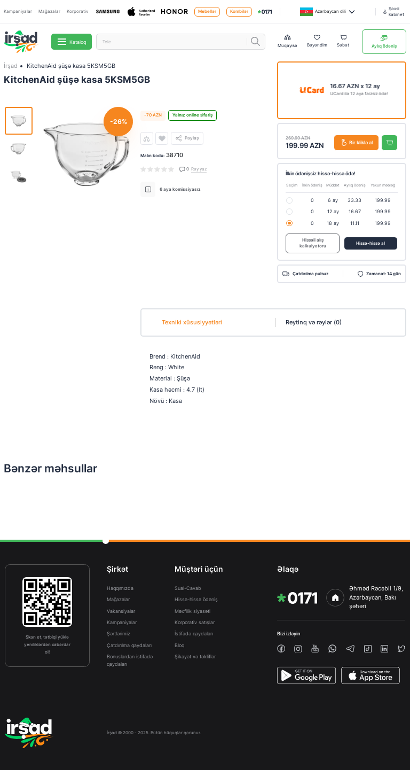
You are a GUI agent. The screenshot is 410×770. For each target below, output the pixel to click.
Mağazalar (49, 11)
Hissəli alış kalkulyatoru (312, 243)
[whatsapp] (332, 648)
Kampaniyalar (18, 11)
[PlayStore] (306, 675)
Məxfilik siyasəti (192, 611)
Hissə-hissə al (370, 243)
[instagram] (298, 649)
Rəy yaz (199, 169)
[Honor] (174, 12)
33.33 (354, 200)
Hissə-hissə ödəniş (196, 599)
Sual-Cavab (188, 588)
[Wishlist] (317, 42)
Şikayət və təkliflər (195, 656)
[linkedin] (384, 648)
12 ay (333, 211)
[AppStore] (370, 675)
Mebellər (207, 11)
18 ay (333, 223)
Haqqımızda (120, 588)
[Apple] (141, 12)
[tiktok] (368, 648)
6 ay (333, 200)
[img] (265, 12)
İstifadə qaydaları (194, 633)
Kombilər (239, 11)
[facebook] (281, 648)
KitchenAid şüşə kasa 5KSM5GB (71, 65)
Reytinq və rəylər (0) (314, 322)
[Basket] (343, 42)
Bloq (179, 645)
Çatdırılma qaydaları (129, 645)
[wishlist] (161, 138)
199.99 (383, 200)
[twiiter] (401, 648)
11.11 (354, 223)
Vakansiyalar (121, 611)
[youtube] (315, 648)
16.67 (355, 211)
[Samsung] (108, 12)
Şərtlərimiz (118, 633)
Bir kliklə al (357, 142)
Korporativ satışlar (195, 622)
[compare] (146, 138)
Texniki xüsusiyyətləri (192, 322)
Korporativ (77, 11)
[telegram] (350, 648)
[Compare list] (287, 41)
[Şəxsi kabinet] (394, 12)
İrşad (11, 65)
